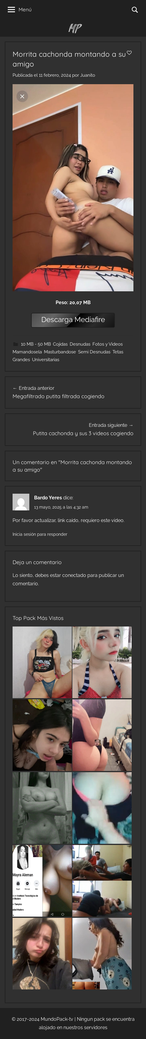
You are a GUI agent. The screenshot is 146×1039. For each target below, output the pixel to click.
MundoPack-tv (57, 1019)
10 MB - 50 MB (36, 344)
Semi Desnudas (94, 352)
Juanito (87, 75)
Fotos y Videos (107, 344)
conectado (74, 575)
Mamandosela (27, 352)
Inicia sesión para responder (40, 534)
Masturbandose (60, 352)
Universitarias (45, 359)
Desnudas (80, 344)
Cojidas (60, 344)
